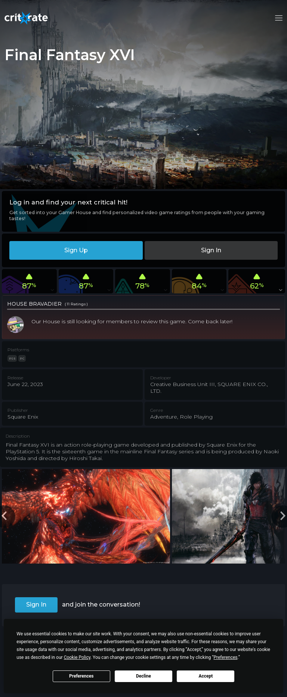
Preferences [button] (225, 657)
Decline (143, 676)
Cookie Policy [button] (77, 657)
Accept (205, 676)
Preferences (81, 676)
